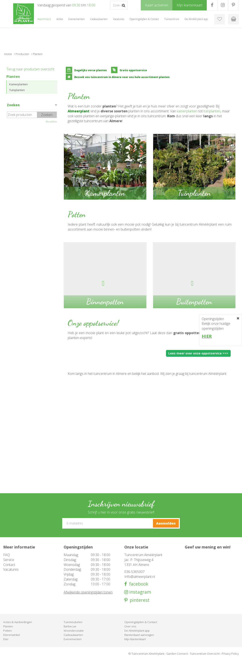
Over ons (130, 626)
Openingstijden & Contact (140, 622)
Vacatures (11, 569)
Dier (6, 639)
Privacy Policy (230, 654)
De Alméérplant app (137, 630)
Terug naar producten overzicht (30, 69)
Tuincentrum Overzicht (205, 654)
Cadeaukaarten (73, 635)
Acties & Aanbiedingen (17, 622)
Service (8, 559)
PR (233, 5)
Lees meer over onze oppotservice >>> (198, 353)
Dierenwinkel (11, 635)
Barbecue (70, 626)
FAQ (6, 555)
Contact (9, 564)
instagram (139, 592)
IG (222, 5)
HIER (207, 336)
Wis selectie (51, 121)
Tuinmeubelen (73, 622)
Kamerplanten (18, 84)
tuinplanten (212, 111)
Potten (7, 630)
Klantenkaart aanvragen (139, 635)
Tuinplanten (17, 90)
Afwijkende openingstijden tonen (88, 592)
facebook (137, 584)
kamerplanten (187, 111)
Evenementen (73, 639)
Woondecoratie (74, 630)
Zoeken (13, 105)
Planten (13, 76)
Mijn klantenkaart (135, 639)
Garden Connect (177, 654)
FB (212, 5)
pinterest (139, 600)
